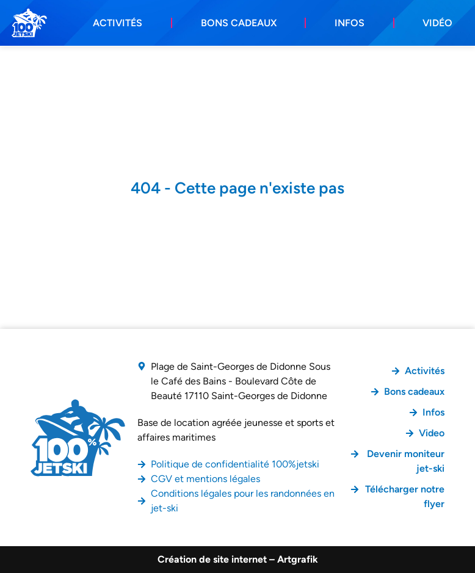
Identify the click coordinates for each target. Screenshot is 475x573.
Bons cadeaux (239, 23)
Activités (117, 23)
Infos (349, 23)
